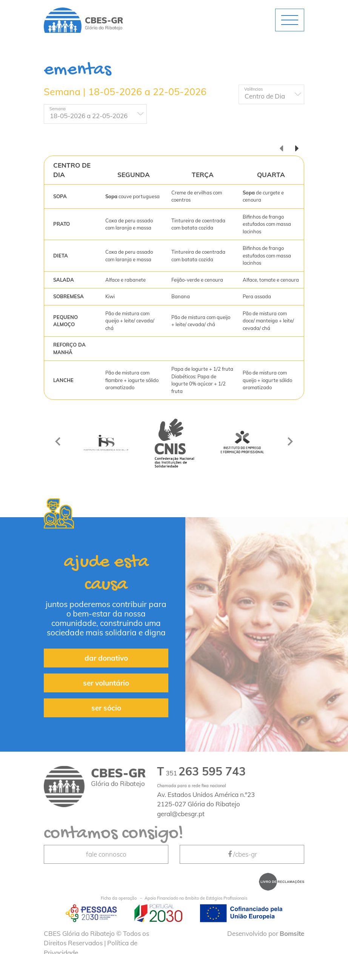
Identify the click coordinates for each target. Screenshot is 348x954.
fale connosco (106, 854)
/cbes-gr (242, 854)
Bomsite (292, 933)
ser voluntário (106, 682)
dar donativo (106, 658)
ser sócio (106, 707)
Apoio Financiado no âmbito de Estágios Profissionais (174, 898)
